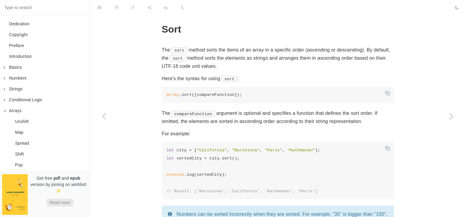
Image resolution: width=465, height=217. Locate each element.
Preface (16, 45)
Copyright (18, 34)
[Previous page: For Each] (104, 116)
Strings (13, 88)
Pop (19, 164)
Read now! (60, 202)
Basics (13, 67)
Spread (22, 143)
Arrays (13, 110)
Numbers (15, 78)
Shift (19, 154)
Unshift (22, 121)
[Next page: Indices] (451, 116)
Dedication (19, 23)
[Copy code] (387, 93)
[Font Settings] (182, 7)
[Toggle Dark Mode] (457, 7)
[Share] (149, 7)
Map (19, 132)
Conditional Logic (23, 99)
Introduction (20, 56)
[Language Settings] (116, 7)
